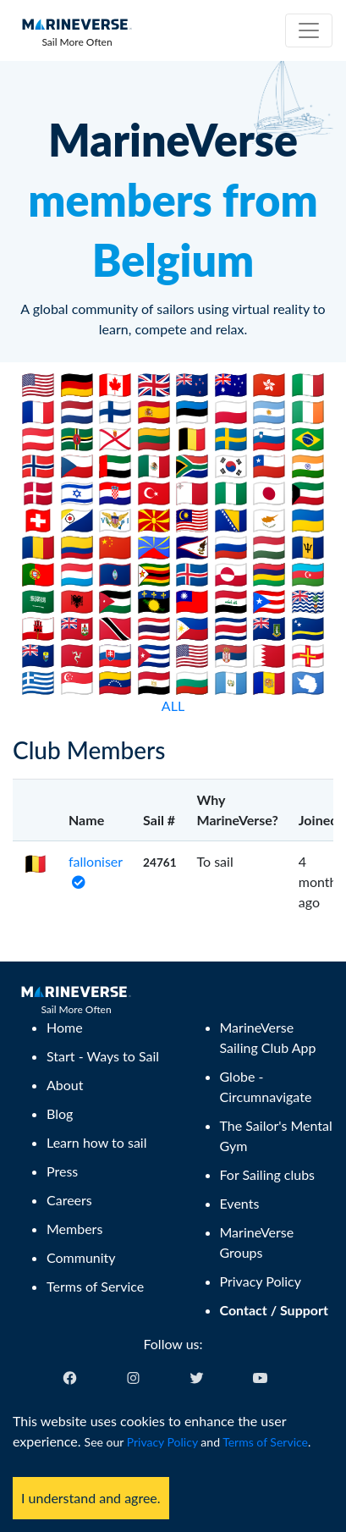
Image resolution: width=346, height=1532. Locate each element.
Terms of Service (265, 1442)
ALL (173, 705)
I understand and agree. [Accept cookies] (91, 1498)
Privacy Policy (162, 1442)
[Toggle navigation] (308, 30)
